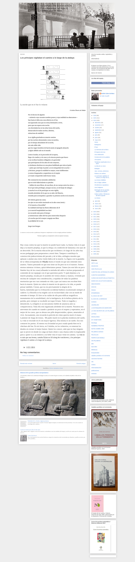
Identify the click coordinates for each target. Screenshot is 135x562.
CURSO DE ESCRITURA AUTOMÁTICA (102, 278)
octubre (97, 127)
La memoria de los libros (101, 149)
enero (96, 208)
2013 (95, 236)
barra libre (94, 346)
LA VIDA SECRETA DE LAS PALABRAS (102, 311)
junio (96, 137)
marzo (97, 203)
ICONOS (93, 302)
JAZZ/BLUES (95, 305)
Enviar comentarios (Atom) (56, 368)
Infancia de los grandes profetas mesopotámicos (34, 372)
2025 (95, 118)
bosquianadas (95, 352)
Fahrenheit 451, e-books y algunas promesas (38, 421)
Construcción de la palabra (102, 157)
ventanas (94, 373)
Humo (96, 142)
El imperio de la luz (100, 152)
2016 (95, 229)
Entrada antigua (81, 363)
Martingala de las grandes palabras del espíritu (102, 190)
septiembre (98, 130)
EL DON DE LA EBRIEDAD (99, 299)
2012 (95, 239)
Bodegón (97, 168)
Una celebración (99, 154)
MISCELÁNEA (95, 317)
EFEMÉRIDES (95, 293)
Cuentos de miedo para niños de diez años (30, 429)
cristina (93, 364)
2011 (95, 241)
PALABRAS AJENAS (97, 332)
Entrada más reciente (26, 363)
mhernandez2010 (96, 367)
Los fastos (97, 198)
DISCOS (93, 287)
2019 (95, 221)
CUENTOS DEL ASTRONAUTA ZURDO (102, 272)
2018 (95, 224)
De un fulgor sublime (100, 182)
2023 (95, 211)
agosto (97, 132)
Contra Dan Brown (32, 435)
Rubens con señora (100, 173)
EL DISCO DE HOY (96, 296)
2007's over (94, 263)
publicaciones (95, 370)
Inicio (54, 363)
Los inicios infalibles (100, 180)
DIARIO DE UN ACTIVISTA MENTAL (101, 281)
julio (96, 135)
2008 (95, 249)
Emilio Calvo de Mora (107, 93)
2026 (95, 115)
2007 (95, 251)
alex (92, 343)
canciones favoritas (96, 358)
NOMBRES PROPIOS (97, 325)
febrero (97, 206)
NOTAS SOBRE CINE (97, 328)
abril (96, 201)
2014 (95, 234)
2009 (95, 246)
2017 (95, 226)
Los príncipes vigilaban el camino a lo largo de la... (102, 176)
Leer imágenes (99, 187)
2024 (95, 120)
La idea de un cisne (100, 166)
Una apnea (98, 159)
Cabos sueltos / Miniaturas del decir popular (102, 194)
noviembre (98, 125)
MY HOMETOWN (96, 320)
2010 (95, 244)
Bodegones (98, 144)
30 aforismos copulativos (102, 185)
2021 (95, 216)
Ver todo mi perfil (104, 96)
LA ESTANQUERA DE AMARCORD (101, 308)
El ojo (96, 147)
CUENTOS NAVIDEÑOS (98, 275)
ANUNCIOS (94, 266)
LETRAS (93, 314)
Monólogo (94, 323)
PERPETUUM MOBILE (98, 338)
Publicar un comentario (28, 355)
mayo (96, 140)
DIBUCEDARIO (95, 284)
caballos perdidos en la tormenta (100, 355)
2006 (95, 254)
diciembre (98, 122)
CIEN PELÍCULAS (96, 269)
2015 (95, 231)
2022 (95, 214)
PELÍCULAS (94, 335)
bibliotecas (94, 349)
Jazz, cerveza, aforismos (102, 171)
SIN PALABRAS (95, 340)
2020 (95, 219)
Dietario (93, 290)
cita (92, 361)
